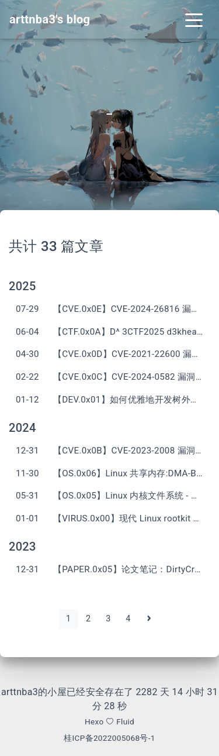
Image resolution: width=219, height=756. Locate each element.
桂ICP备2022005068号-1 (109, 738)
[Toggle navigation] (194, 19)
